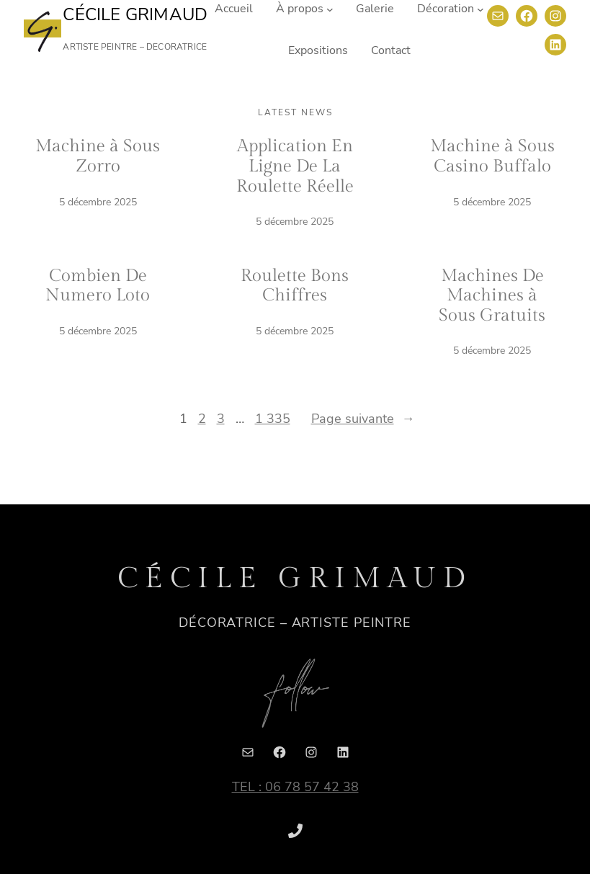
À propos (299, 9)
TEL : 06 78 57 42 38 (295, 786)
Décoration (445, 9)
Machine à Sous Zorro (97, 156)
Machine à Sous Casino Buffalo (492, 156)
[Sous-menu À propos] (330, 9)
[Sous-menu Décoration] (480, 9)
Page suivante (363, 419)
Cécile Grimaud (135, 14)
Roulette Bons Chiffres (295, 286)
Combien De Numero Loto (97, 286)
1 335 (272, 418)
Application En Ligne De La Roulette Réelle (295, 166)
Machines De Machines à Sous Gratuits (492, 296)
